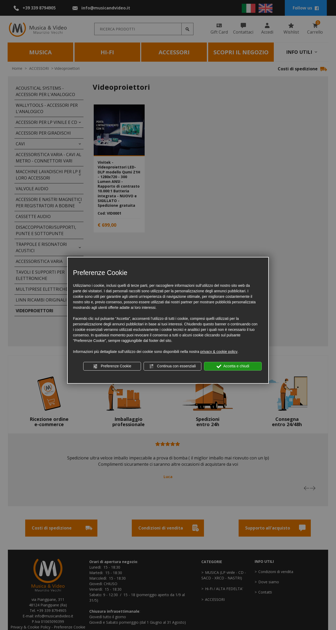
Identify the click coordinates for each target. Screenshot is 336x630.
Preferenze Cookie (112, 366)
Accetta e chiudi (233, 366)
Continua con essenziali (172, 366)
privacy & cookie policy (219, 352)
